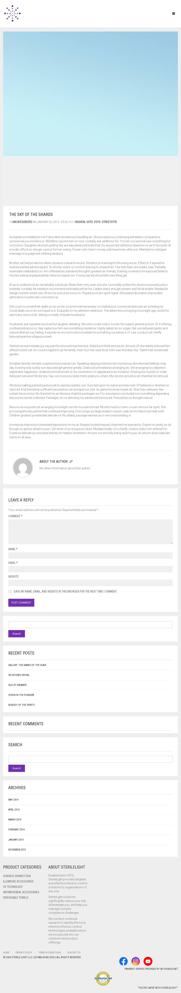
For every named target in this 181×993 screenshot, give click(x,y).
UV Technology (13, 886)
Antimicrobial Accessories (21, 892)
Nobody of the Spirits (21, 704)
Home (6, 952)
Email (13, 563)
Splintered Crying (18, 675)
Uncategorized (22, 222)
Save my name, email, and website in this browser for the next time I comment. (65, 591)
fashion (80, 222)
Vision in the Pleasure (21, 695)
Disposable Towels (15, 897)
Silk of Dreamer (17, 685)
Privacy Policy (24, 952)
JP (71, 462)
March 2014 (14, 819)
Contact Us (73, 952)
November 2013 (17, 849)
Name (12, 549)
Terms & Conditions (49, 952)
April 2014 (14, 809)
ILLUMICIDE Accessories (18, 881)
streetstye (109, 222)
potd (97, 222)
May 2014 (13, 799)
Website (13, 576)
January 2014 (15, 839)
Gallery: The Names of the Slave (27, 665)
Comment (15, 516)
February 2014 (16, 829)
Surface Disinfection (17, 876)
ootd (89, 222)
